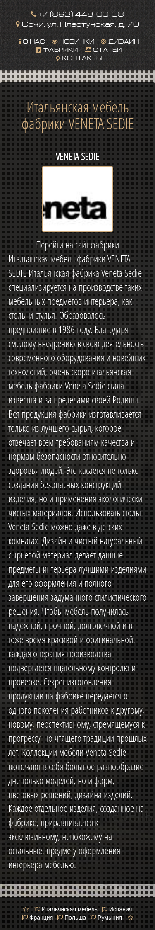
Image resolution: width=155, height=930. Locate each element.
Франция (37, 917)
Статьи (103, 49)
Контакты (78, 57)
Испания (117, 909)
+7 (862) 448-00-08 (77, 13)
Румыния (106, 917)
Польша (71, 917)
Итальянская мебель (66, 909)
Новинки (73, 40)
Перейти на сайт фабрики (77, 244)
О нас (32, 40)
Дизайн (120, 40)
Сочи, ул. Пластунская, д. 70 (77, 23)
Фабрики (57, 49)
